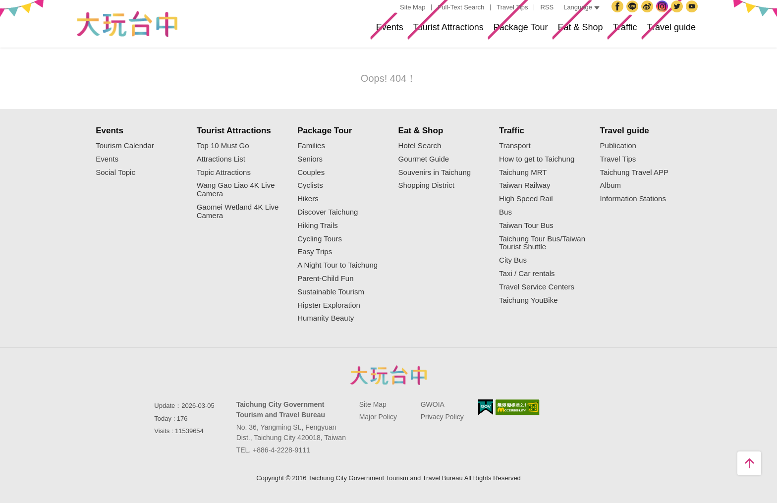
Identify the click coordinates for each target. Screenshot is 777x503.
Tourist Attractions (380, 31)
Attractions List (221, 159)
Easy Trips (314, 252)
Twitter (678, 14)
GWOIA (432, 404)
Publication (618, 146)
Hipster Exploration (328, 305)
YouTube (693, 14)
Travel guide (664, 31)
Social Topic (115, 172)
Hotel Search (420, 146)
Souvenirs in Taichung (434, 172)
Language (581, 7)
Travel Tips (512, 7)
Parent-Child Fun (325, 278)
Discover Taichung (327, 212)
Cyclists (310, 185)
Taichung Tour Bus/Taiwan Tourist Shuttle (542, 243)
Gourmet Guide (423, 159)
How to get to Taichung (536, 159)
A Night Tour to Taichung (337, 265)
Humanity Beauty (325, 318)
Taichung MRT (523, 172)
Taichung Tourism (126, 24)
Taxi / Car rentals (527, 274)
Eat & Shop (545, 31)
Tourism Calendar (125, 146)
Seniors (310, 159)
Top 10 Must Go (223, 146)
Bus (505, 212)
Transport (515, 146)
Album (610, 185)
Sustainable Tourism (330, 292)
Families (311, 146)
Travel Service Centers (536, 287)
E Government (485, 407)
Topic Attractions (224, 172)
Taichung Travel (648, 14)
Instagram (663, 14)
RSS (547, 7)
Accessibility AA (518, 407)
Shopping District (426, 185)
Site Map (412, 7)
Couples (311, 172)
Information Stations (633, 199)
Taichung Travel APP (634, 172)
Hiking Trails (317, 225)
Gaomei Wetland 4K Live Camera (238, 211)
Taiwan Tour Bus (526, 225)
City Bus (513, 260)
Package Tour (470, 31)
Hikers (308, 199)
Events (306, 31)
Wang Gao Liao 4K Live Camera (236, 189)
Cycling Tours (319, 239)
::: (391, 7)
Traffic (603, 31)
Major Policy (378, 417)
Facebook (618, 14)
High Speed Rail (526, 199)
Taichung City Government (633, 14)
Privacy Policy (442, 417)
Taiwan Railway (524, 185)
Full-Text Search (461, 7)
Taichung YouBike (528, 300)
